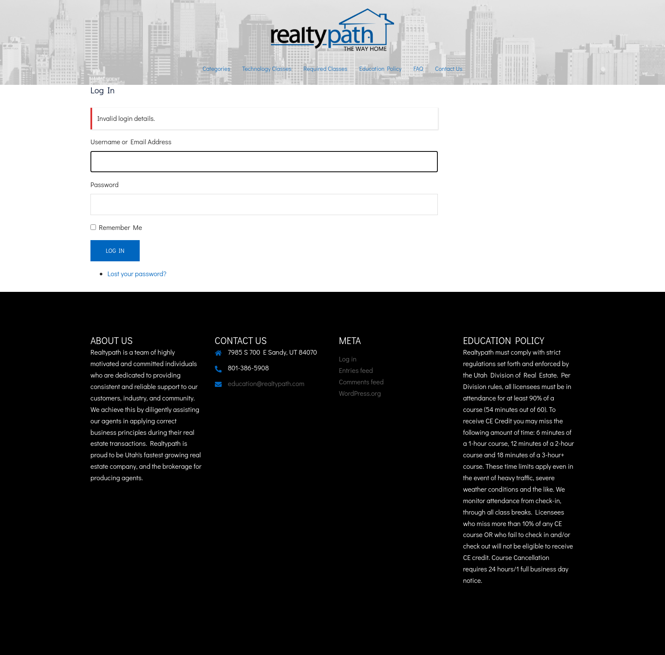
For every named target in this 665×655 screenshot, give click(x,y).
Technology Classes (266, 68)
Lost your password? (136, 273)
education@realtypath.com (266, 383)
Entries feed (356, 370)
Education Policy (380, 68)
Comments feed (361, 381)
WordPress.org (360, 393)
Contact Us (448, 68)
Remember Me (120, 227)
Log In (115, 250)
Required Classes (325, 68)
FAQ (418, 68)
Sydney (301, 640)
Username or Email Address (131, 141)
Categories (216, 68)
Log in (348, 358)
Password (104, 184)
